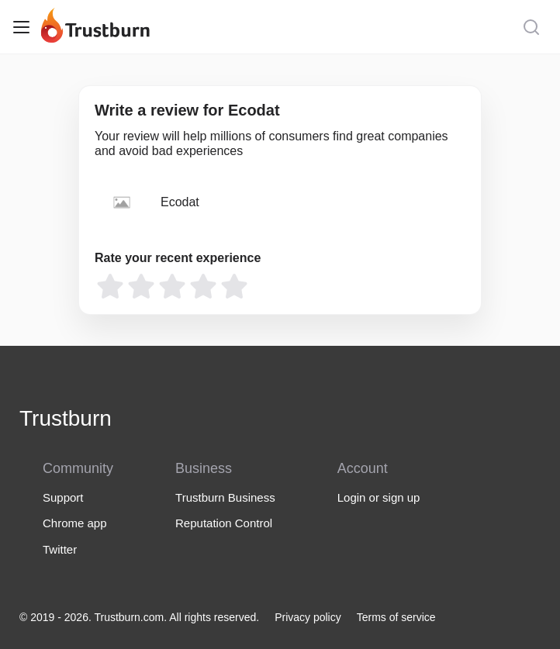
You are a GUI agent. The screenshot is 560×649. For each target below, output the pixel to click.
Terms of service (396, 617)
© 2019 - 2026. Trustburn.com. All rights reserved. (139, 617)
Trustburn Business (225, 497)
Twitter (60, 549)
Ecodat (180, 202)
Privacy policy (308, 617)
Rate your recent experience (178, 257)
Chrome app (75, 523)
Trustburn (65, 418)
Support (63, 497)
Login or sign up (378, 497)
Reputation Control (223, 523)
